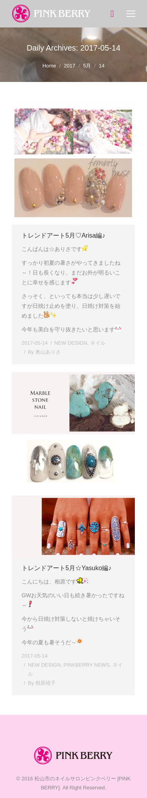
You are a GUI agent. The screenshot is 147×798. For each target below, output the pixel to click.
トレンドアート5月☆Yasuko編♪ (66, 568)
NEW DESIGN (70, 343)
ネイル (97, 343)
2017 (69, 66)
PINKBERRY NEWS (86, 665)
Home (49, 66)
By (44, 352)
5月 (87, 66)
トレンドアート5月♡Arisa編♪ (63, 235)
